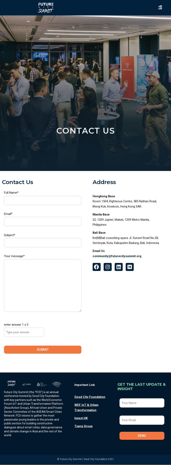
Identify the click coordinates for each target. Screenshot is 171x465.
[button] (160, 7)
